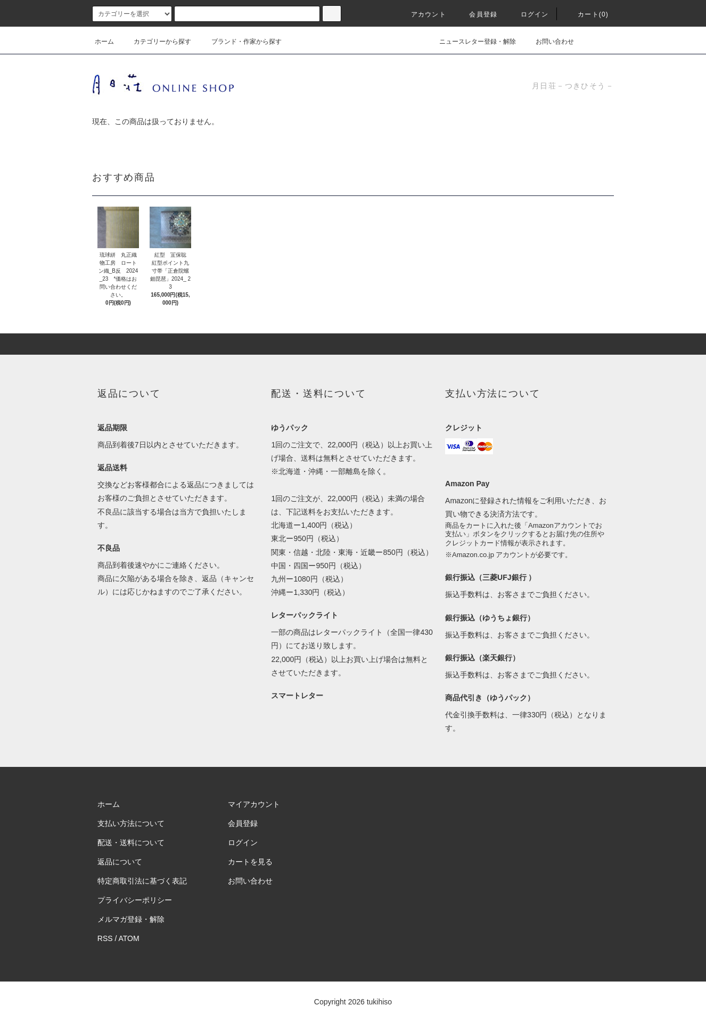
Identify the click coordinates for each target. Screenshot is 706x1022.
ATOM (129, 938)
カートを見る (250, 861)
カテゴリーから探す (156, 41)
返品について (119, 861)
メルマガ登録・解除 (131, 919)
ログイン (528, 14)
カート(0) (587, 14)
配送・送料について (131, 842)
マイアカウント (254, 804)
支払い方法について (131, 823)
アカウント (422, 14)
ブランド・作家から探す (240, 41)
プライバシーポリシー (134, 900)
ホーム (104, 41)
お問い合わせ (548, 41)
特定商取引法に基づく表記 (142, 881)
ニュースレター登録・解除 (471, 41)
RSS (105, 938)
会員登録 (476, 14)
